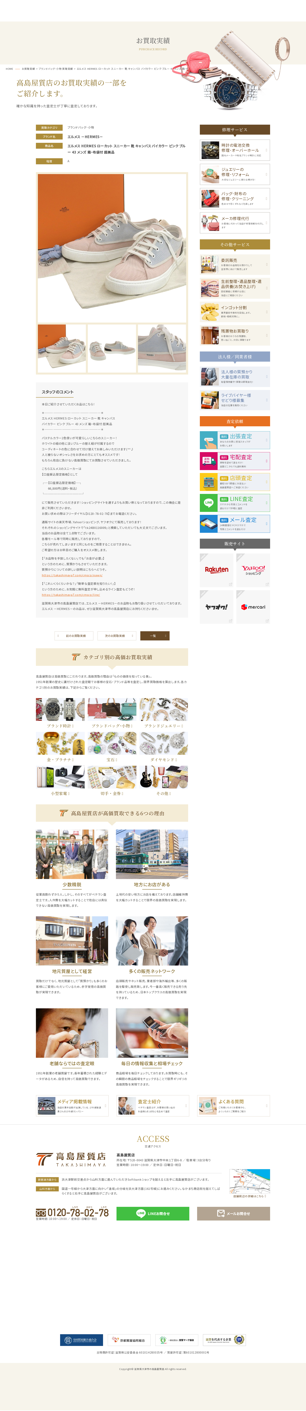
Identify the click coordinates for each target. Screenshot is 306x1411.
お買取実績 (240, 16)
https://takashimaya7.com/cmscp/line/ (71, 595)
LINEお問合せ (153, 1214)
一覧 (153, 636)
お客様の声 (197, 16)
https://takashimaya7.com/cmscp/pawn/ (73, 575)
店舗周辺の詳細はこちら (248, 1197)
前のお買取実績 (75, 636)
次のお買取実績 (114, 636)
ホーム (22, 16)
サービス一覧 (65, 16)
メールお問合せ (233, 1214)
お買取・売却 (153, 16)
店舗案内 (284, 16)
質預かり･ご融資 (109, 16)
